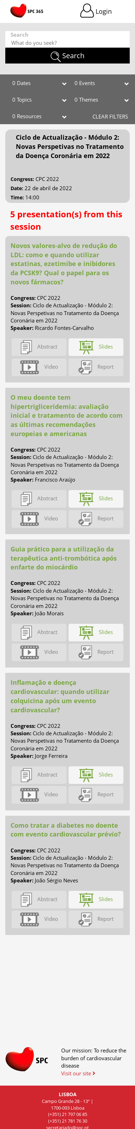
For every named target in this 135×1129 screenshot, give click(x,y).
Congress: (22, 179)
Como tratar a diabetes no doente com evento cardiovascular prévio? (66, 830)
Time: (17, 197)
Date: (17, 188)
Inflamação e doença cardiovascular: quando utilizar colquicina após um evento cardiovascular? (60, 696)
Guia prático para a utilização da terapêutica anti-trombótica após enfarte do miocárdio (64, 558)
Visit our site (78, 1073)
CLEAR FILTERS (110, 116)
